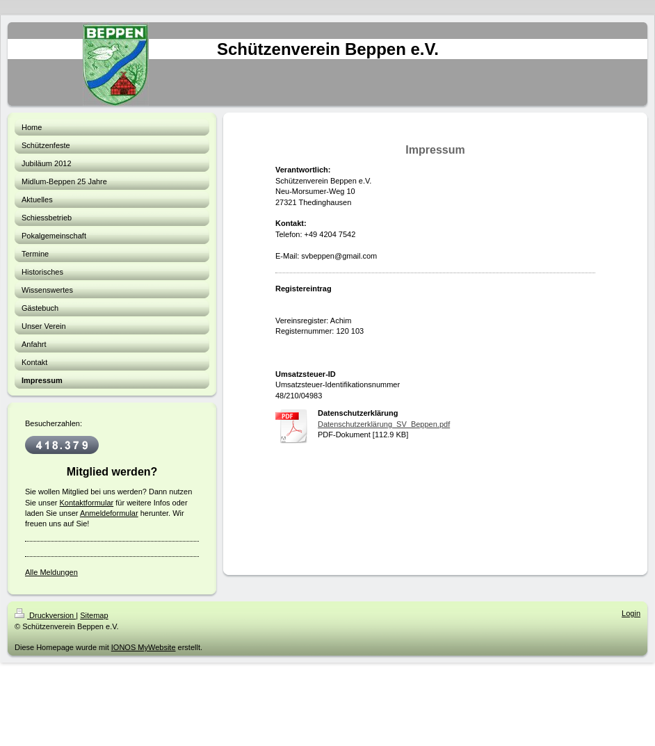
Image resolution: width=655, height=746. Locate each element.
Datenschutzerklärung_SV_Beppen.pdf (384, 424)
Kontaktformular (87, 502)
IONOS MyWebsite (143, 647)
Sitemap (94, 615)
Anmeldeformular (109, 513)
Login (631, 613)
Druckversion (45, 615)
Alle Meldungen (51, 572)
